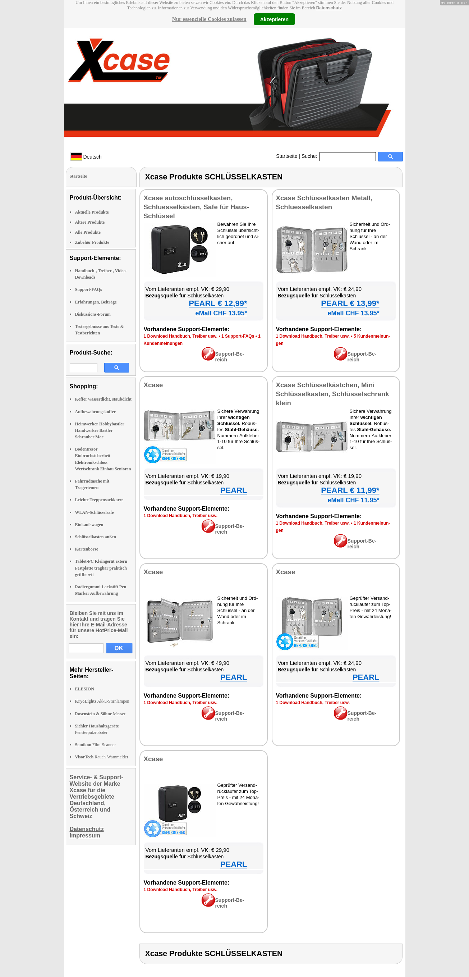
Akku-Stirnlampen (102, 701)
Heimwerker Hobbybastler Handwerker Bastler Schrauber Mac (99, 430)
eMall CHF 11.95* (353, 500)
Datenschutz (329, 7)
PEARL (233, 490)
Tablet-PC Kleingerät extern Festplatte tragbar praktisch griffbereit (101, 568)
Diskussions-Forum (93, 314)
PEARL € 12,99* (218, 303)
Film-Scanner (95, 744)
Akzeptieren (274, 19)
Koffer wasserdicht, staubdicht (103, 399)
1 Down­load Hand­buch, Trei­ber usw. (181, 336)
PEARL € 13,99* (350, 303)
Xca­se (153, 385)
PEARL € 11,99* (350, 490)
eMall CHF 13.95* (221, 313)
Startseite (286, 156)
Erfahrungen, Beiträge (96, 302)
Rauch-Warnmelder (101, 756)
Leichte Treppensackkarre (99, 499)
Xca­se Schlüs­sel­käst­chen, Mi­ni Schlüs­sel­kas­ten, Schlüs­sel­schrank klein (332, 394)
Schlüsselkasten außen (95, 536)
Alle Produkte (88, 232)
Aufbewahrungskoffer (95, 411)
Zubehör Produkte (92, 242)
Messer (100, 713)
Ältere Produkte (90, 222)
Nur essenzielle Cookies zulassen (209, 19)
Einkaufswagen (89, 524)
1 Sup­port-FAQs (237, 336)
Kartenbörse (86, 549)
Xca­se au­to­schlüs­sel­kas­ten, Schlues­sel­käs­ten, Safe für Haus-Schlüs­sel (196, 207)
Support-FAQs (88, 289)
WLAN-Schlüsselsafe (94, 512)
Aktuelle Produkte (92, 212)
